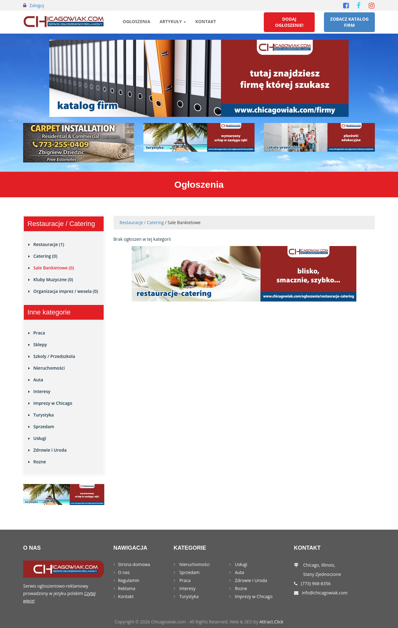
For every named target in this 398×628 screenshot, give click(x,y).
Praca (39, 333)
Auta (38, 380)
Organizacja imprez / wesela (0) (65, 291)
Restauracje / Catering (142, 222)
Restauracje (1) (48, 244)
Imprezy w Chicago (52, 403)
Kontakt (205, 21)
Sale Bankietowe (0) (53, 268)
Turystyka (43, 415)
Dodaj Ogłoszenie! (289, 22)
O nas (124, 572)
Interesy (41, 391)
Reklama (126, 588)
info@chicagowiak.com (324, 593)
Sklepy (40, 344)
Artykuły (173, 21)
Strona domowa (134, 564)
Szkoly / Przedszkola (54, 356)
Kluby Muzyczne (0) (53, 279)
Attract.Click (271, 622)
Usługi (39, 438)
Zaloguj (36, 5)
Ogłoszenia (137, 21)
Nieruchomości (49, 368)
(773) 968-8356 (315, 583)
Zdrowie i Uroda (50, 450)
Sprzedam (43, 426)
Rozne (39, 462)
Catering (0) (45, 256)
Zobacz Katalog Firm (349, 22)
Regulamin (128, 580)
